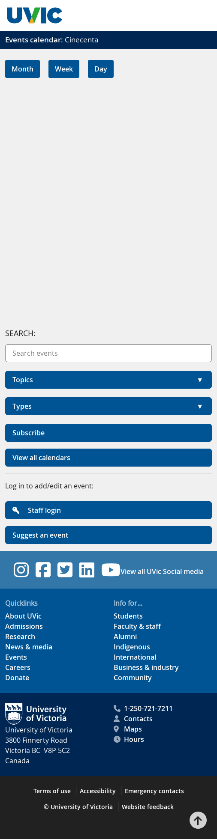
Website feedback (148, 807)
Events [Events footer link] (16, 657)
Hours (129, 739)
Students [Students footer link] (128, 616)
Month (22, 69)
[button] (108, 380)
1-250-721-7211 (143, 708)
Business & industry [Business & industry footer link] (146, 667)
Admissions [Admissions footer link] (24, 626)
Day (100, 69)
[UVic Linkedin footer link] (86, 569)
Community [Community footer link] (133, 677)
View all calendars (41, 457)
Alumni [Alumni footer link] (125, 636)
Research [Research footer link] (20, 636)
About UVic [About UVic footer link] (23, 616)
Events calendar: (34, 40)
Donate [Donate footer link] (17, 677)
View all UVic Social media (162, 571)
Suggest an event (40, 535)
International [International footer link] (135, 657)
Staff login (36, 510)
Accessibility (98, 791)
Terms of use (52, 791)
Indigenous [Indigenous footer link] (132, 647)
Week (64, 69)
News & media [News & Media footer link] (28, 647)
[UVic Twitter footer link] (64, 569)
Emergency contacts (154, 791)
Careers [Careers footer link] (17, 667)
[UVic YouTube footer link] (111, 569)
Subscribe (28, 432)
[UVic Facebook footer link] (43, 569)
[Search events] (108, 353)
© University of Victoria (78, 807)
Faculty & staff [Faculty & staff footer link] (137, 626)
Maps (128, 729)
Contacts (133, 719)
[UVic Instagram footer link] (21, 569)
